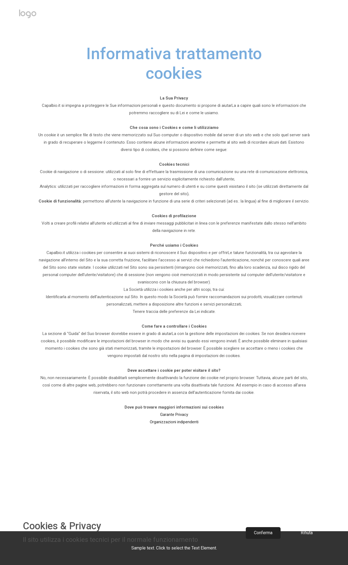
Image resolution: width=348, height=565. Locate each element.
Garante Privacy (174, 414)
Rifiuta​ (307, 532)
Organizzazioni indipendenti (174, 421)
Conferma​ (263, 532)
